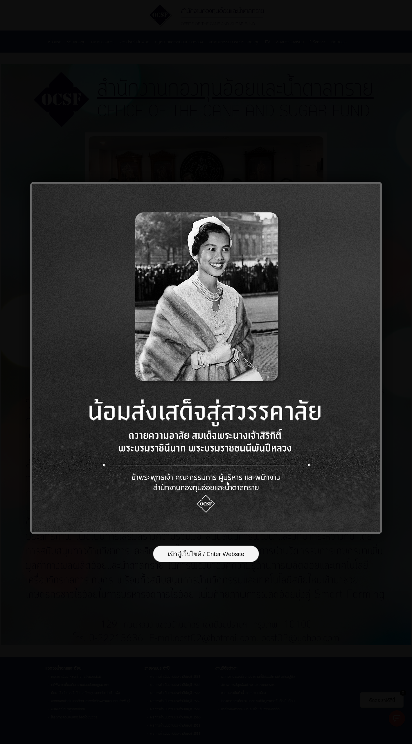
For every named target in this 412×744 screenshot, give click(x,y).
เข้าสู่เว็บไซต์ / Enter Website (206, 554)
